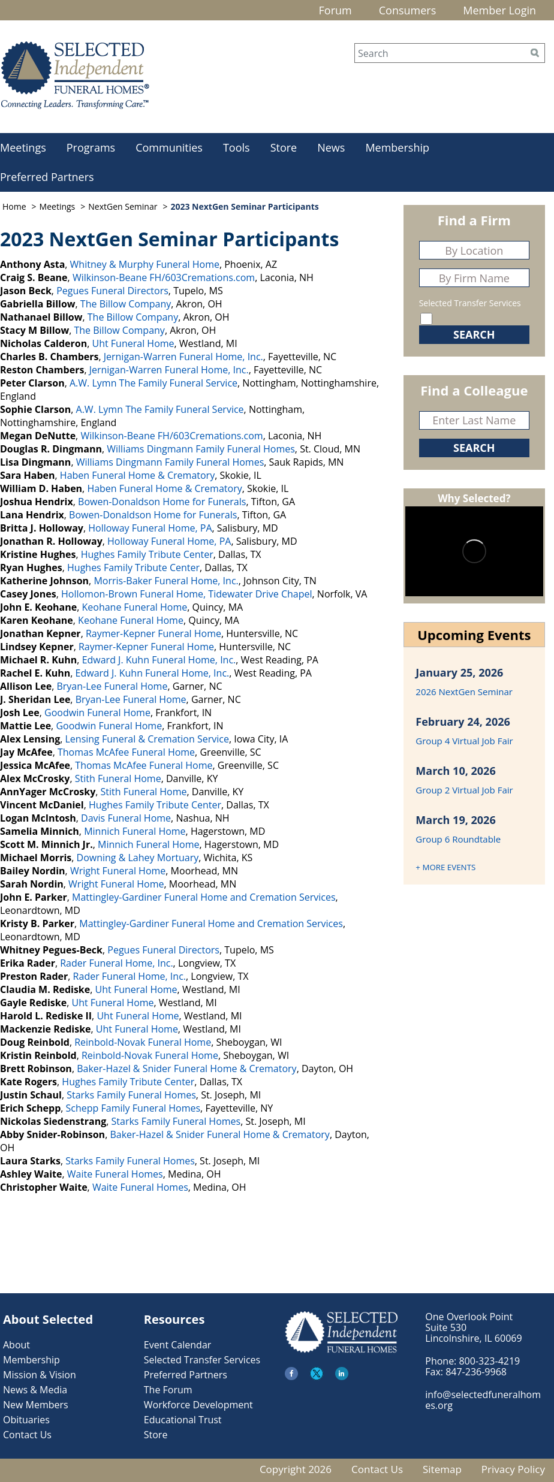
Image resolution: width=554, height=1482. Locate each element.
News (331, 147)
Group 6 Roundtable (458, 839)
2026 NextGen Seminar (464, 692)
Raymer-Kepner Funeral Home (153, 633)
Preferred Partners (185, 1374)
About (16, 1344)
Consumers (407, 10)
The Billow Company (125, 303)
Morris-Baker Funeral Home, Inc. (166, 580)
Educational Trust (183, 1419)
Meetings (58, 206)
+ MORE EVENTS (445, 867)
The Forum (168, 1389)
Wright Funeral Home (117, 870)
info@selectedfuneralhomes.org (483, 1400)
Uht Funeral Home (133, 343)
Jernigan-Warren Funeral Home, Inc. (183, 356)
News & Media (35, 1389)
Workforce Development (198, 1404)
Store (283, 147)
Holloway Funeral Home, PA (150, 528)
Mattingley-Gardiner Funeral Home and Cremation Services (204, 897)
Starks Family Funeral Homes (131, 1094)
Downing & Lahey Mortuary (138, 857)
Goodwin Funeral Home (97, 712)
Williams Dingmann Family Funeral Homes (201, 448)
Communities (169, 147)
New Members (35, 1404)
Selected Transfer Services (470, 303)
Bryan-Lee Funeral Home (111, 686)
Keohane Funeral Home (135, 607)
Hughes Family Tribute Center (147, 554)
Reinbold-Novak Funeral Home (142, 1042)
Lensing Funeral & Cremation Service (146, 738)
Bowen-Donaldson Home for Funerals (162, 501)
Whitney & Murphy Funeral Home (144, 264)
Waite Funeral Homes (115, 1174)
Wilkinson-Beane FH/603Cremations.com (164, 277)
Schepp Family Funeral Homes (133, 1108)
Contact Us (27, 1434)
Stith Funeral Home (118, 778)
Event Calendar (178, 1344)
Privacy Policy (513, 1469)
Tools (236, 147)
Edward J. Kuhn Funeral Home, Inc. (159, 659)
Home (14, 206)
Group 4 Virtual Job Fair (464, 741)
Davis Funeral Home (126, 818)
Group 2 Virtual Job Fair (464, 790)
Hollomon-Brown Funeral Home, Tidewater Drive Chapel (186, 593)
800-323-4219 (489, 1361)
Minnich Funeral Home (134, 831)
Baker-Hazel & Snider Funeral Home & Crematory (186, 1068)
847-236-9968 (476, 1371)
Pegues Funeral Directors (112, 290)
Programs (91, 147)
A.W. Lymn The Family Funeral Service (153, 383)
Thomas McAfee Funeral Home (126, 752)
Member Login (499, 10)
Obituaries (26, 1419)
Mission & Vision (39, 1374)
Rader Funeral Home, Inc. (116, 963)
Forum (335, 10)
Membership (397, 147)
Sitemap (442, 1469)
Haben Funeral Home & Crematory (137, 475)
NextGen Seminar (122, 206)
